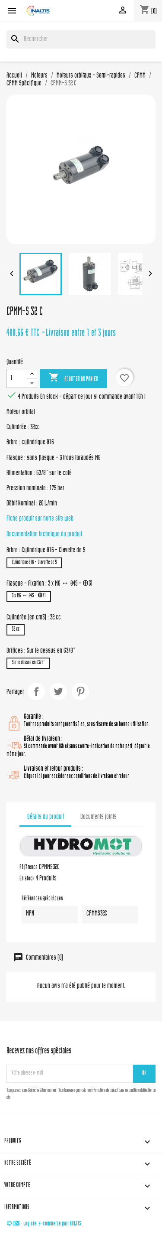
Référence (28, 867)
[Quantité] (16, 378)
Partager (36, 691)
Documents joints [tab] (98, 817)
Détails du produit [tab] (45, 817)
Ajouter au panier (73, 378)
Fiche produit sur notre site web (39, 519)
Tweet (58, 691)
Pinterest (80, 691)
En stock (27, 879)
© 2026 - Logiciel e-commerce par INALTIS (43, 1224)
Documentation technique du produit (44, 534)
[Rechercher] (81, 39)
